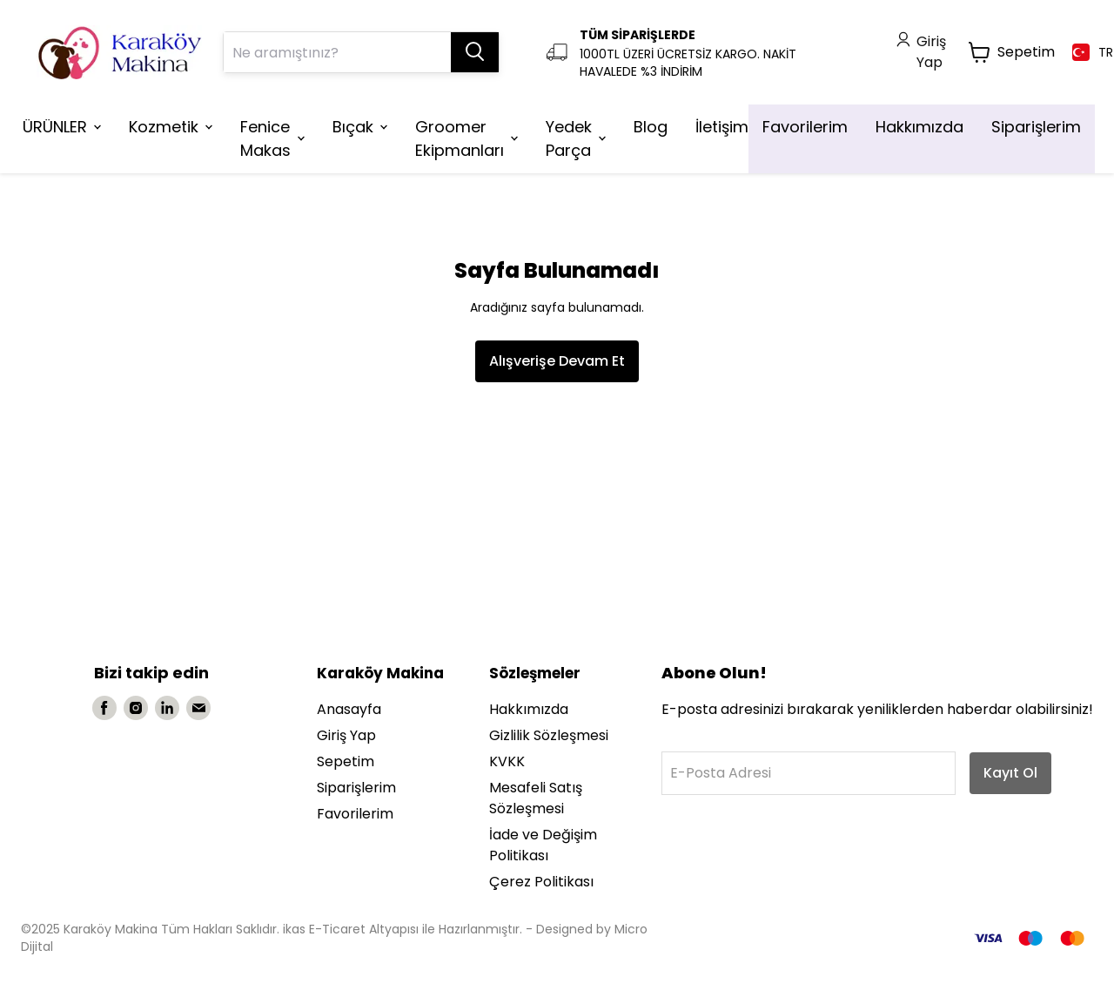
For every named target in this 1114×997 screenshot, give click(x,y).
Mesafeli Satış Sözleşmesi (535, 798)
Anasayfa (349, 709)
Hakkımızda (528, 709)
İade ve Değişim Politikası (543, 845)
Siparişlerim (356, 788)
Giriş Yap (346, 735)
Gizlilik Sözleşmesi (548, 735)
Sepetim (345, 761)
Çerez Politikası (541, 882)
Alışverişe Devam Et (557, 361)
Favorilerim (355, 814)
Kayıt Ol (1010, 773)
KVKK (507, 761)
